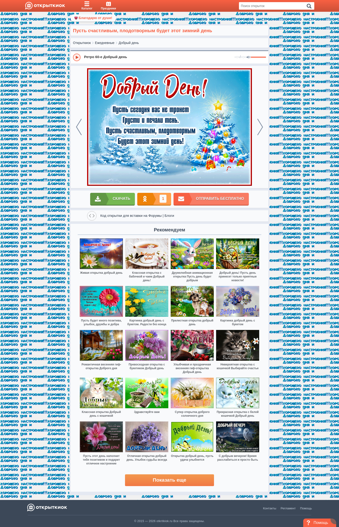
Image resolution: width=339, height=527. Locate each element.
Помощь (306, 508)
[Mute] (248, 57)
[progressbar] (258, 57)
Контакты (269, 508)
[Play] (77, 57)
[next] (260, 127)
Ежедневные (104, 43)
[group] (169, 57)
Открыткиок (82, 43)
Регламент (288, 508)
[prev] (79, 127)
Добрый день (129, 43)
